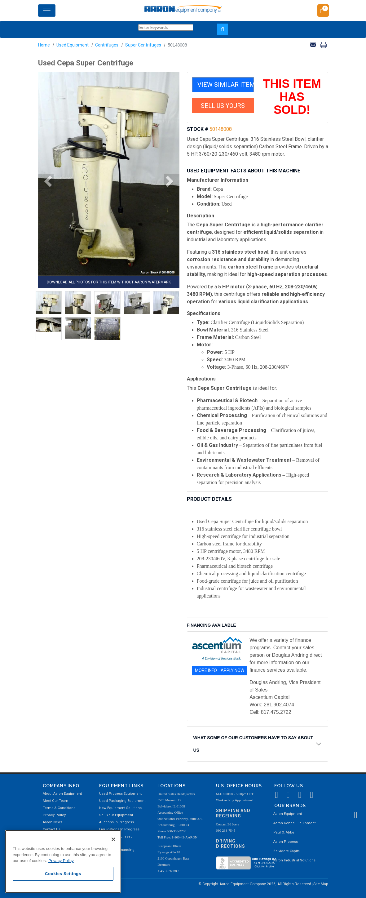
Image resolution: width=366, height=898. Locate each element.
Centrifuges (106, 44)
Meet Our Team (55, 801)
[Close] (113, 839)
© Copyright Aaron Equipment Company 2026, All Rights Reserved (255, 884)
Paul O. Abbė (283, 832)
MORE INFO (206, 670)
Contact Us (51, 829)
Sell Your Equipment (116, 815)
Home (44, 44)
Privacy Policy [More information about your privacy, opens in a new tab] (61, 860)
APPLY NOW (232, 670)
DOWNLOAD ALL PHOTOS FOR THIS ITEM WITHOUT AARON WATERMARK (109, 282)
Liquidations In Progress (119, 829)
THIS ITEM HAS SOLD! (292, 96)
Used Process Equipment (120, 794)
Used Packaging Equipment (122, 801)
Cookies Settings (63, 873)
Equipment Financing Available (116, 853)
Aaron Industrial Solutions (294, 860)
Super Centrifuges (143, 44)
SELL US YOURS (223, 105)
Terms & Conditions (59, 808)
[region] (63, 861)
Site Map (320, 884)
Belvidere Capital (287, 851)
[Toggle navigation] (46, 10)
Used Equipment (72, 44)
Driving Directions (230, 843)
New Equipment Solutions (120, 808)
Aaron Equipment (287, 814)
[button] (46, 181)
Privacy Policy (54, 815)
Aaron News (52, 822)
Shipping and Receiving (233, 813)
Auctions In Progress (116, 822)
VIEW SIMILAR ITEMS (225, 84)
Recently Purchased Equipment (116, 839)
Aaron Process (285, 842)
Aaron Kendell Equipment (294, 823)
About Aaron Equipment (62, 794)
